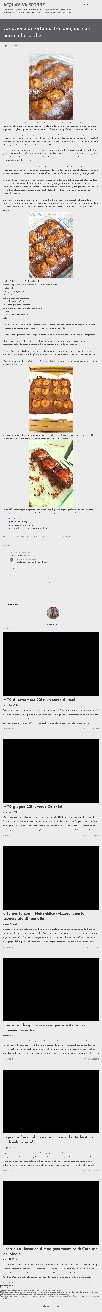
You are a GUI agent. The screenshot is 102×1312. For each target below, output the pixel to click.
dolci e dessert (43, 537)
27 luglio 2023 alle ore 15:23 (31, 559)
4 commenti (8, 947)
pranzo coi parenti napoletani (60, 123)
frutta (52, 537)
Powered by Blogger (51, 1306)
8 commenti (8, 1059)
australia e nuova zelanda (21, 537)
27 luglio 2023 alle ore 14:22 (21, 552)
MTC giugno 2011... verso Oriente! (32, 807)
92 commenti (8, 835)
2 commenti (8, 1283)
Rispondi (13, 568)
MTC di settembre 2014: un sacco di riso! (39, 700)
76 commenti (8, 729)
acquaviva (19, 559)
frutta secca (60, 537)
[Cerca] (87, 4)
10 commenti (8, 1171)
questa (12, 522)
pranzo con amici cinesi (28, 138)
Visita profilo (53, 625)
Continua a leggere (90, 729)
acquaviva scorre (24, 4)
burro (35, 537)
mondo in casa (71, 537)
